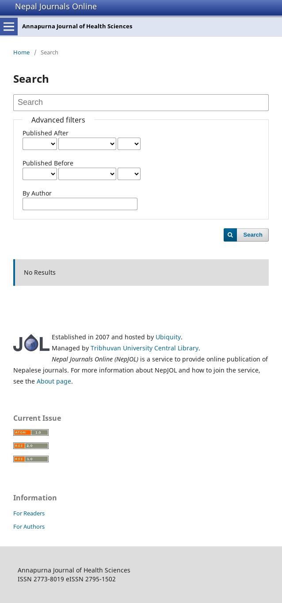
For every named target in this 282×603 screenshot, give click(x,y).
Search (253, 234)
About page (54, 381)
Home (21, 52)
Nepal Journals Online (56, 6)
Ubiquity (168, 337)
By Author (37, 193)
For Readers (29, 513)
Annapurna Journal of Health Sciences (77, 26)
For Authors (29, 526)
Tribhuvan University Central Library (144, 348)
